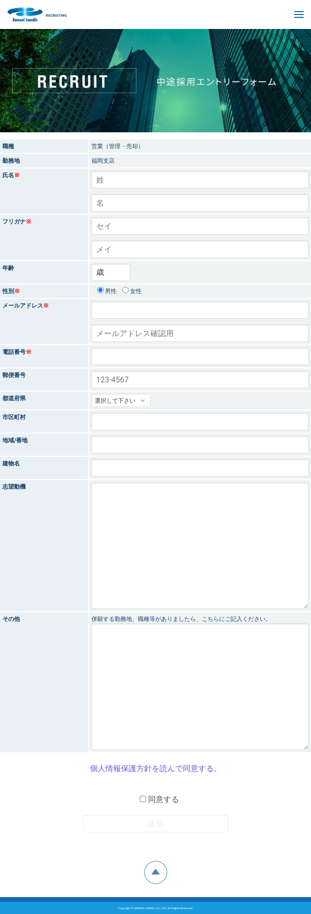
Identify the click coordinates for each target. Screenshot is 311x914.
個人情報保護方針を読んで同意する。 (156, 768)
